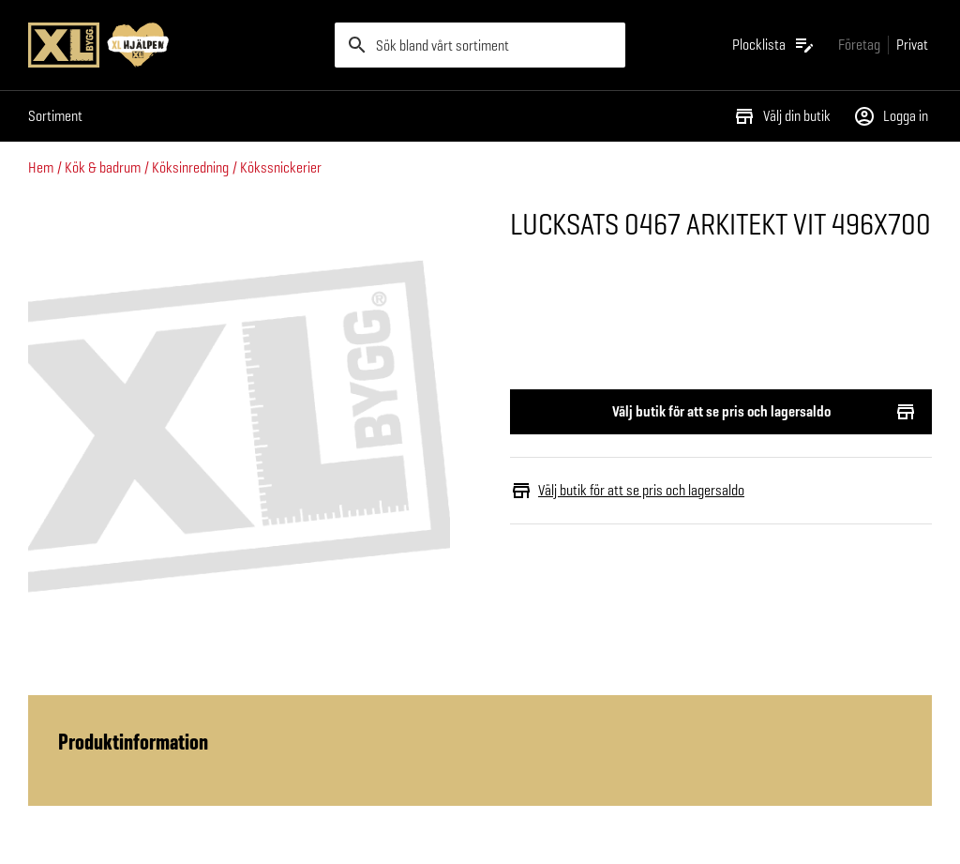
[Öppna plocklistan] (774, 45)
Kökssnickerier (281, 167)
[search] (480, 45)
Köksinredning (190, 167)
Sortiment (55, 116)
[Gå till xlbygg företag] (859, 44)
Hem (40, 167)
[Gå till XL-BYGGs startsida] (174, 45)
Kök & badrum (103, 167)
